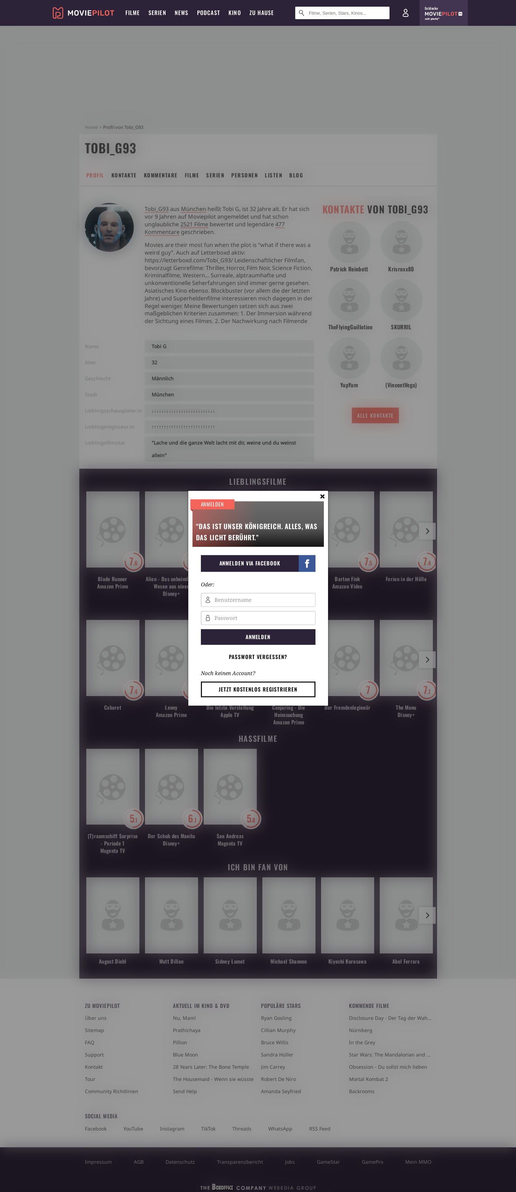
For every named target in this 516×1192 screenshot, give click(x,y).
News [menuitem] (182, 12)
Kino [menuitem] (234, 12)
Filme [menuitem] (132, 12)
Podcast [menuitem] (208, 12)
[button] (258, 563)
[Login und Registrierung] (405, 13)
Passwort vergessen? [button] (258, 656)
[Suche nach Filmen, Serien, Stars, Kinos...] (342, 13)
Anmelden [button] (258, 637)
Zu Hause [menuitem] (261, 12)
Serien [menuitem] (157, 12)
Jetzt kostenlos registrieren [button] (258, 689)
